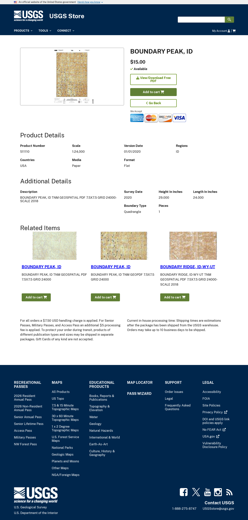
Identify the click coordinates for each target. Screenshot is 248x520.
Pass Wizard (139, 394)
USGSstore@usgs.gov (218, 508)
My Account (221, 30)
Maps (57, 382)
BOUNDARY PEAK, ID (41, 266)
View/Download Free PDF (153, 79)
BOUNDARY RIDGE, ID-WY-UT (187, 266)
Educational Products (101, 384)
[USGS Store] (124, 16)
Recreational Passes (27, 384)
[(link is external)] (213, 412)
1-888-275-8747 (184, 508)
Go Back (153, 103)
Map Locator (140, 382)
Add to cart (153, 92)
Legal (208, 382)
